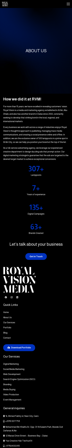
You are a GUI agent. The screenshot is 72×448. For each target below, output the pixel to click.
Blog (5, 333)
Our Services (9, 322)
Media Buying (9, 389)
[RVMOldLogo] (5, 4)
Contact (7, 338)
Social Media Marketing (13, 369)
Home (6, 312)
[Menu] (68, 4)
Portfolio (7, 327)
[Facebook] (5, 297)
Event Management (12, 400)
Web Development (12, 374)
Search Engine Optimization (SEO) (19, 379)
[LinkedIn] (17, 297)
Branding (7, 384)
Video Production (11, 394)
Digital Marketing (11, 364)
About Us (7, 317)
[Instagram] (11, 297)
